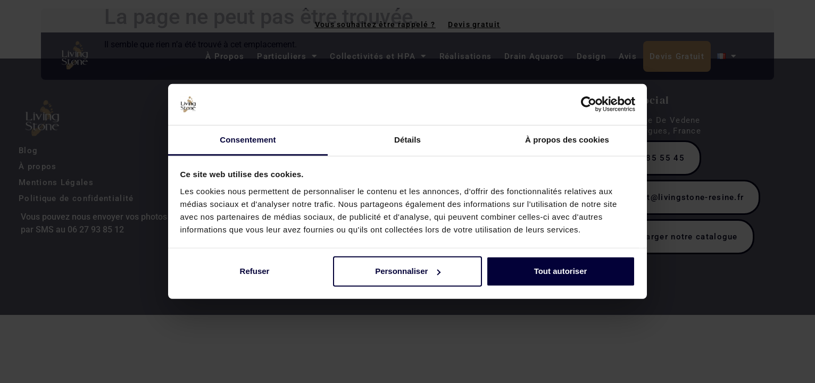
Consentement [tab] (248, 139)
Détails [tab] (407, 139)
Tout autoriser (560, 271)
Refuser (255, 271)
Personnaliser (407, 271)
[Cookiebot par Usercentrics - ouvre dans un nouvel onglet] (588, 104)
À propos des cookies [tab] (567, 139)
